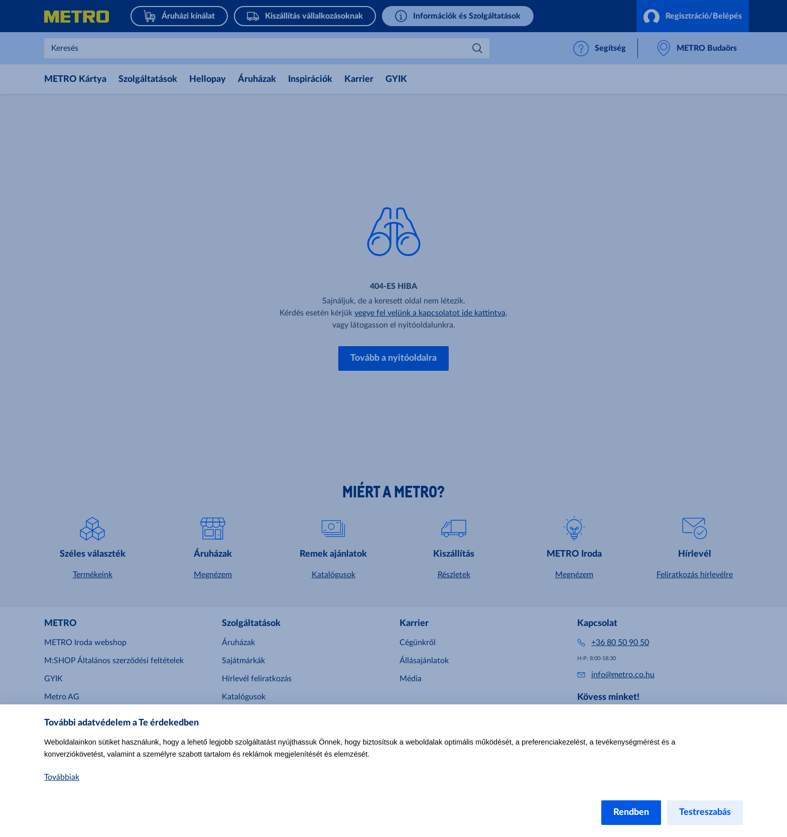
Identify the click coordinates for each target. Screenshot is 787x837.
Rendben (631, 812)
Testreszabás (705, 812)
